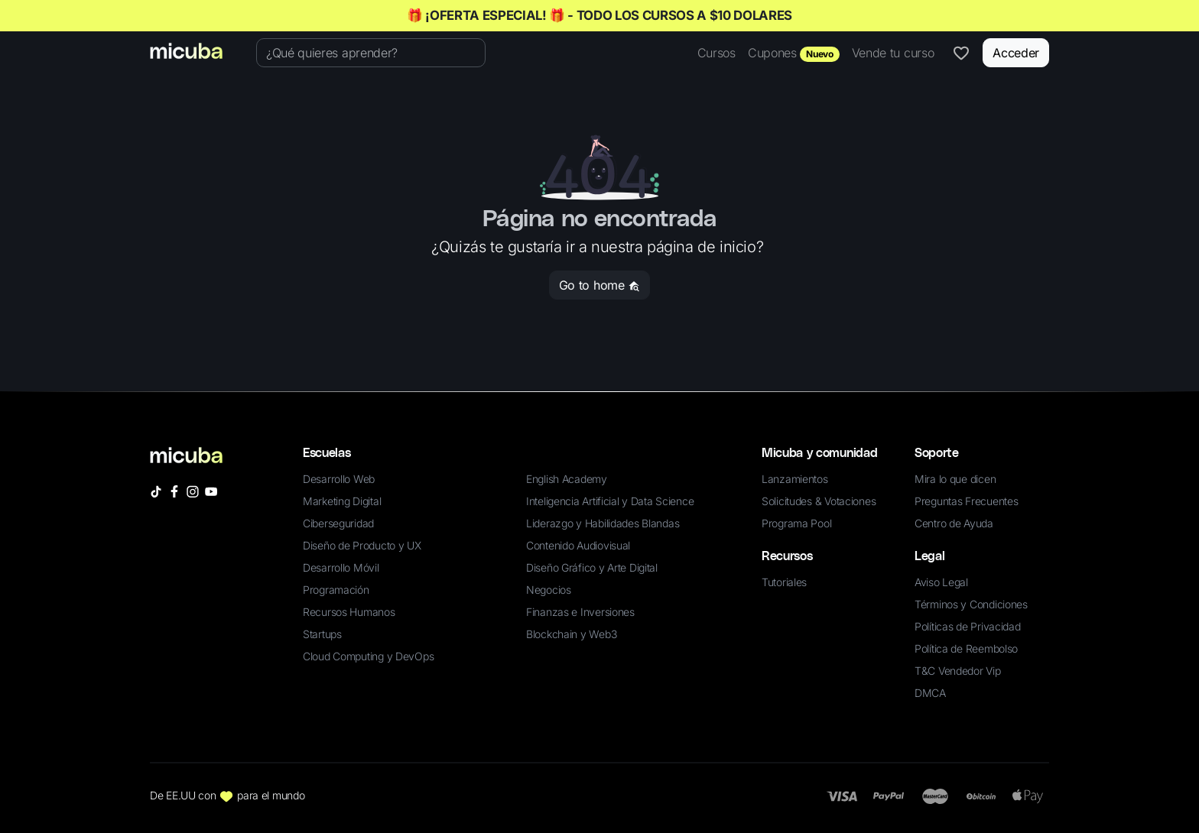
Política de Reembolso (966, 648)
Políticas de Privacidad (968, 626)
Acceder (1016, 52)
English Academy (566, 478)
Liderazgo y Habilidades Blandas (602, 523)
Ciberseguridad (338, 523)
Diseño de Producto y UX (362, 545)
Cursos (716, 52)
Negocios (548, 589)
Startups (322, 633)
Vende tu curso (893, 52)
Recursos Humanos (349, 611)
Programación (336, 589)
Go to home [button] (599, 285)
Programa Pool (796, 523)
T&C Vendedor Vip (958, 670)
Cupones (794, 53)
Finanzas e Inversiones (580, 611)
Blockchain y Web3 (571, 633)
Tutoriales (784, 581)
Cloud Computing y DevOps (368, 656)
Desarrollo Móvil (341, 567)
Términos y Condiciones (971, 604)
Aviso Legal (941, 581)
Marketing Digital (342, 500)
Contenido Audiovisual (578, 545)
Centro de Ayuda (954, 523)
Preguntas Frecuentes (966, 500)
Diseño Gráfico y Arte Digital (592, 567)
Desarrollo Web (339, 478)
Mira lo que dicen (955, 478)
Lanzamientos (795, 478)
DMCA (930, 692)
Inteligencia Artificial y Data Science (610, 500)
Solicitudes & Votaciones (819, 500)
